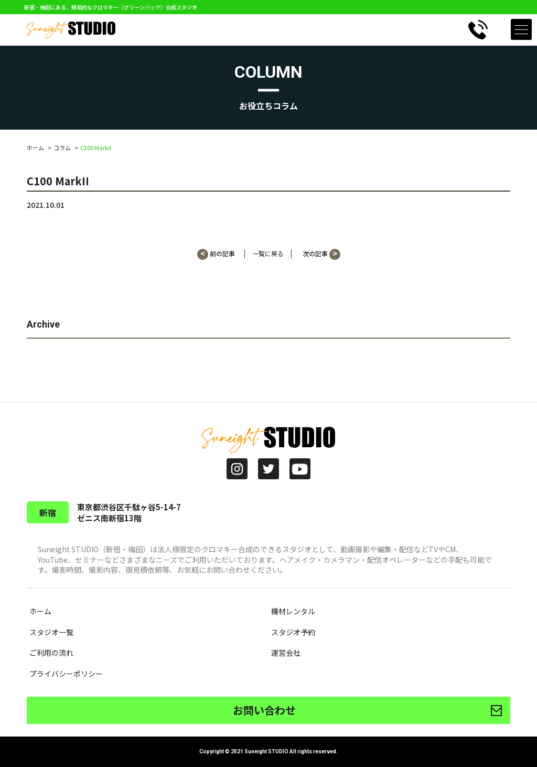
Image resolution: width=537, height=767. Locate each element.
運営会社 (285, 652)
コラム (62, 147)
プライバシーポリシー (66, 673)
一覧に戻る (268, 253)
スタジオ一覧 (51, 632)
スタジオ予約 (293, 632)
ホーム (35, 147)
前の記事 (216, 254)
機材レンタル (293, 611)
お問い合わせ (264, 710)
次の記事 (321, 254)
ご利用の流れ (51, 652)
